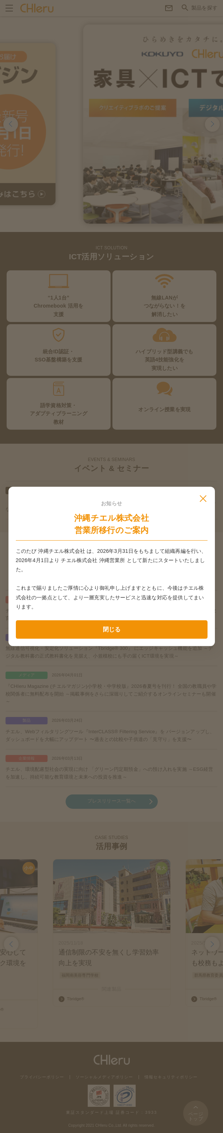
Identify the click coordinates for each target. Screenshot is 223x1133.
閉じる (112, 629)
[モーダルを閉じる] (203, 498)
